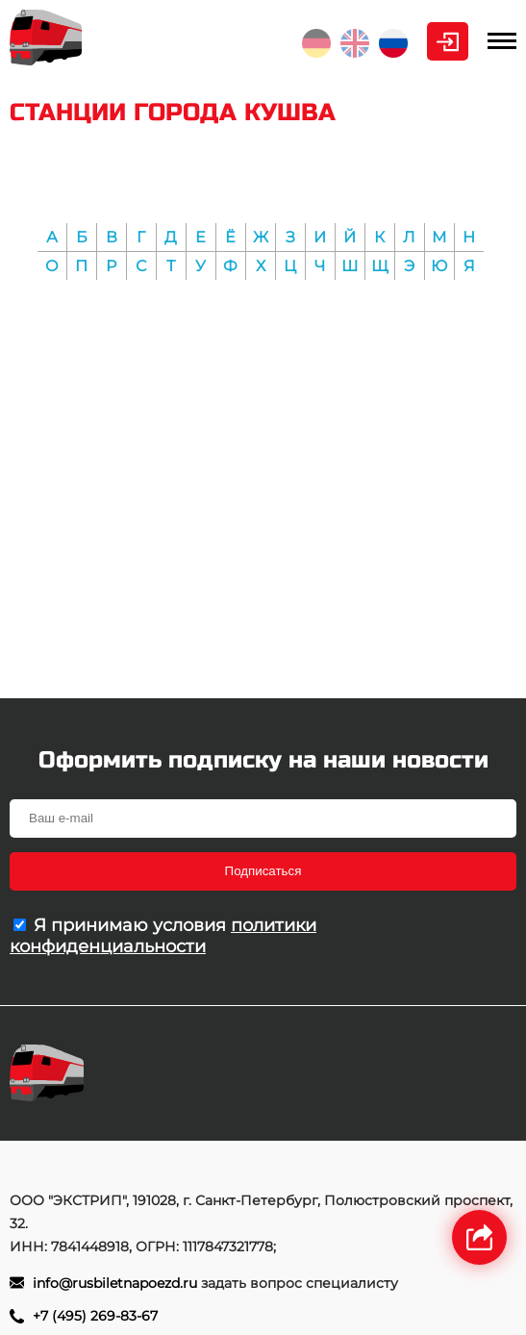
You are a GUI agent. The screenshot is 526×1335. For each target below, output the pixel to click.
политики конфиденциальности (163, 936)
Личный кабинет (447, 41)
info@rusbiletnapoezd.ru (115, 1283)
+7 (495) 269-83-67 (95, 1315)
